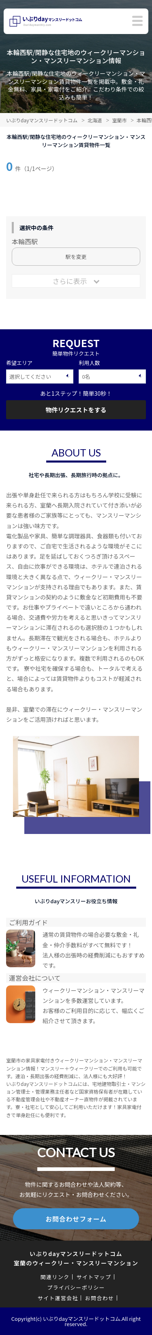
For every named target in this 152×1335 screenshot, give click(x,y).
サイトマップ (93, 1277)
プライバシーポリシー (76, 1287)
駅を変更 (75, 256)
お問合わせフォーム (76, 1219)
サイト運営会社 (58, 1298)
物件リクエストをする (75, 409)
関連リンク (55, 1277)
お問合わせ (99, 1298)
